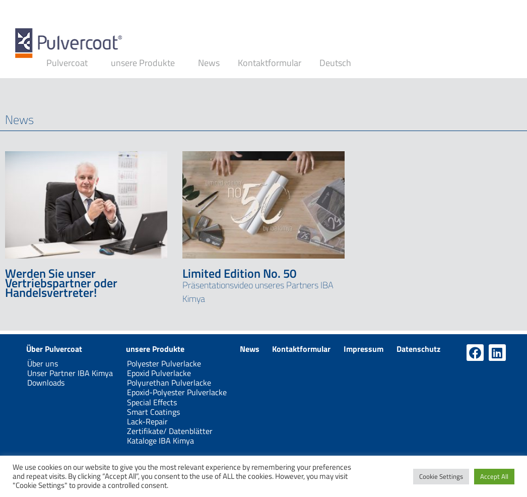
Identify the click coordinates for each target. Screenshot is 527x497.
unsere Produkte (145, 63)
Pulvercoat (69, 63)
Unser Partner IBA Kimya (70, 373)
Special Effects (152, 402)
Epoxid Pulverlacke (159, 373)
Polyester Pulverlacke (164, 363)
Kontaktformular (269, 63)
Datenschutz (418, 349)
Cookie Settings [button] (441, 476)
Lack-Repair (147, 421)
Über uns (42, 363)
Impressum (363, 349)
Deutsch (337, 63)
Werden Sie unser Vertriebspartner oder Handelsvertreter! (61, 282)
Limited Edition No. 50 (239, 273)
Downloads (45, 383)
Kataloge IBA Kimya (160, 440)
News (209, 63)
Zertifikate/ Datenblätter (170, 431)
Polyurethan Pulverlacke (169, 383)
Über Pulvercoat (54, 349)
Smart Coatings (153, 412)
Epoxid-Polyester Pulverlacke (177, 392)
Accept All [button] (494, 476)
